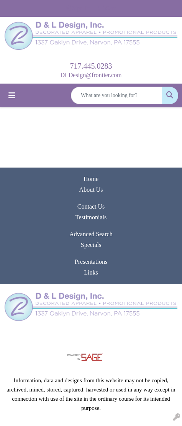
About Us (91, 189)
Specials (91, 245)
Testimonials (91, 217)
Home (91, 179)
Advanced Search (90, 234)
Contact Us (91, 206)
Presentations (91, 261)
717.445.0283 (91, 66)
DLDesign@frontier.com (90, 75)
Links (91, 272)
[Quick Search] (116, 95)
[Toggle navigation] (12, 95)
